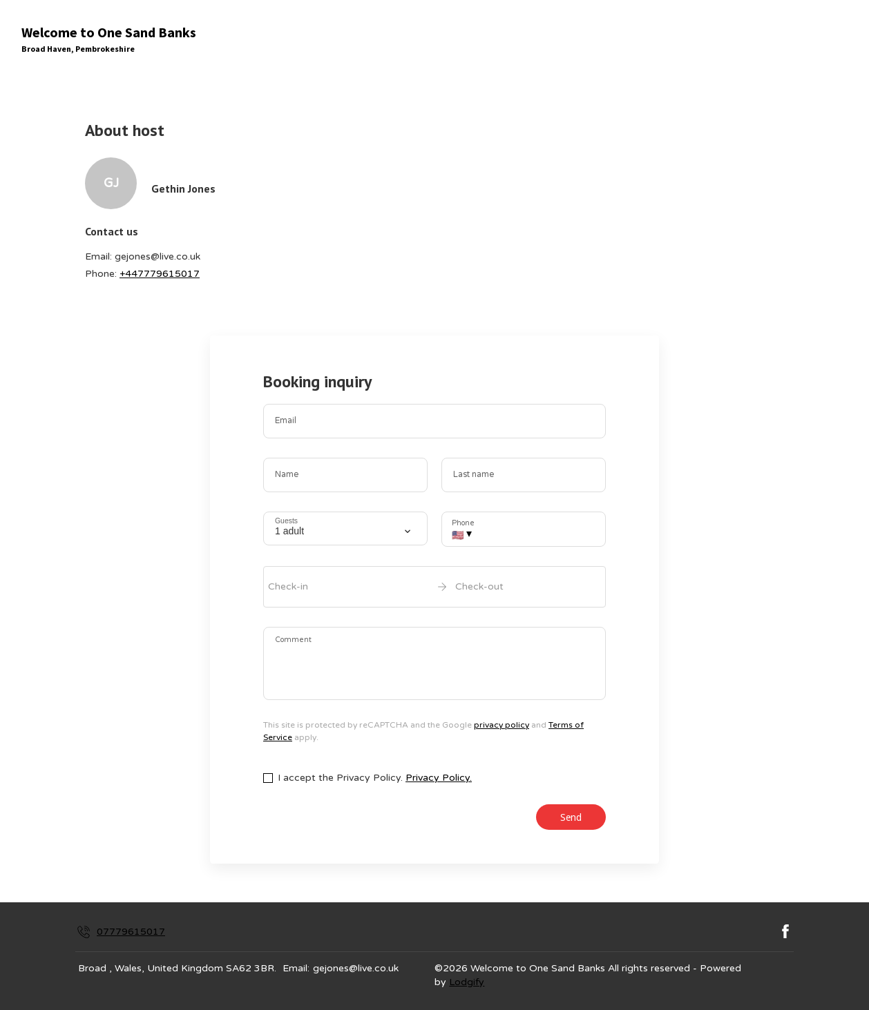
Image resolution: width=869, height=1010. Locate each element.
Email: (296, 968)
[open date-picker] (434, 587)
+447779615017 (160, 274)
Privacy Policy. (438, 778)
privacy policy (501, 725)
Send (571, 817)
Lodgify (466, 982)
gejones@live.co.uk (356, 968)
